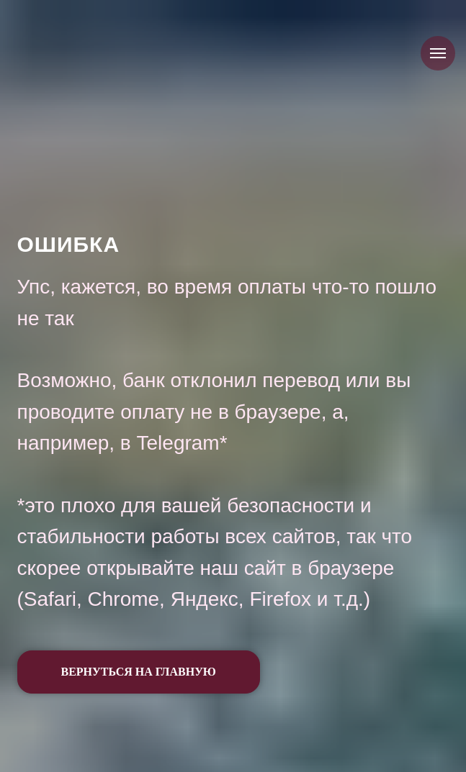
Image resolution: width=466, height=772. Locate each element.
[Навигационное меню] (438, 53)
